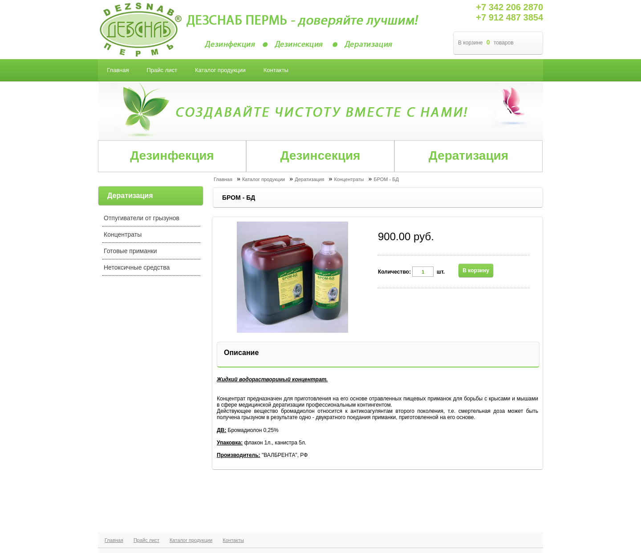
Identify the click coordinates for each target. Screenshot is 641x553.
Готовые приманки (130, 250)
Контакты (233, 540)
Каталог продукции (191, 540)
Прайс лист (146, 540)
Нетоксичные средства (137, 267)
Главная (114, 540)
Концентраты (123, 234)
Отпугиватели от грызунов (141, 218)
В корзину (475, 270)
